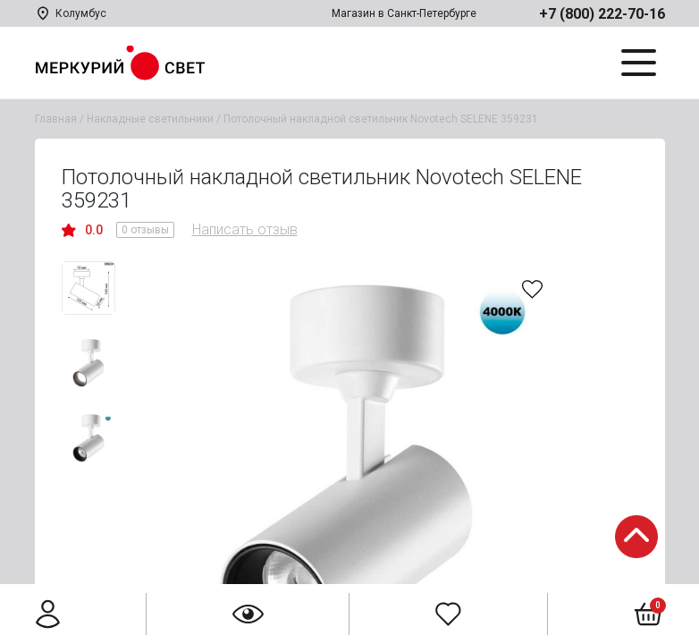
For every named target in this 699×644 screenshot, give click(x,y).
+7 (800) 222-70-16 (602, 13)
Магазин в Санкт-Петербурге (404, 13)
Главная (56, 119)
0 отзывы (145, 230)
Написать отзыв (245, 229)
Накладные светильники (150, 119)
